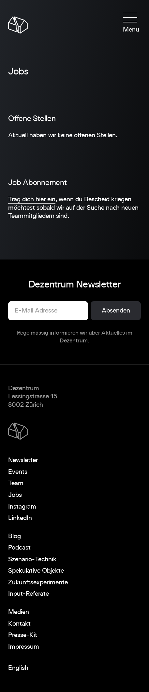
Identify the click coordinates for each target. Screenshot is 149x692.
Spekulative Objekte (36, 570)
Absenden (116, 310)
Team (15, 483)
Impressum (23, 647)
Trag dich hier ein (31, 199)
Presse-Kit (22, 635)
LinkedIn (20, 518)
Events (17, 472)
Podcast (19, 547)
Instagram (22, 506)
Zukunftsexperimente (38, 582)
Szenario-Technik (32, 559)
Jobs (15, 495)
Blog (14, 536)
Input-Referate (28, 594)
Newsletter (23, 460)
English (18, 668)
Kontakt (19, 623)
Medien (18, 612)
